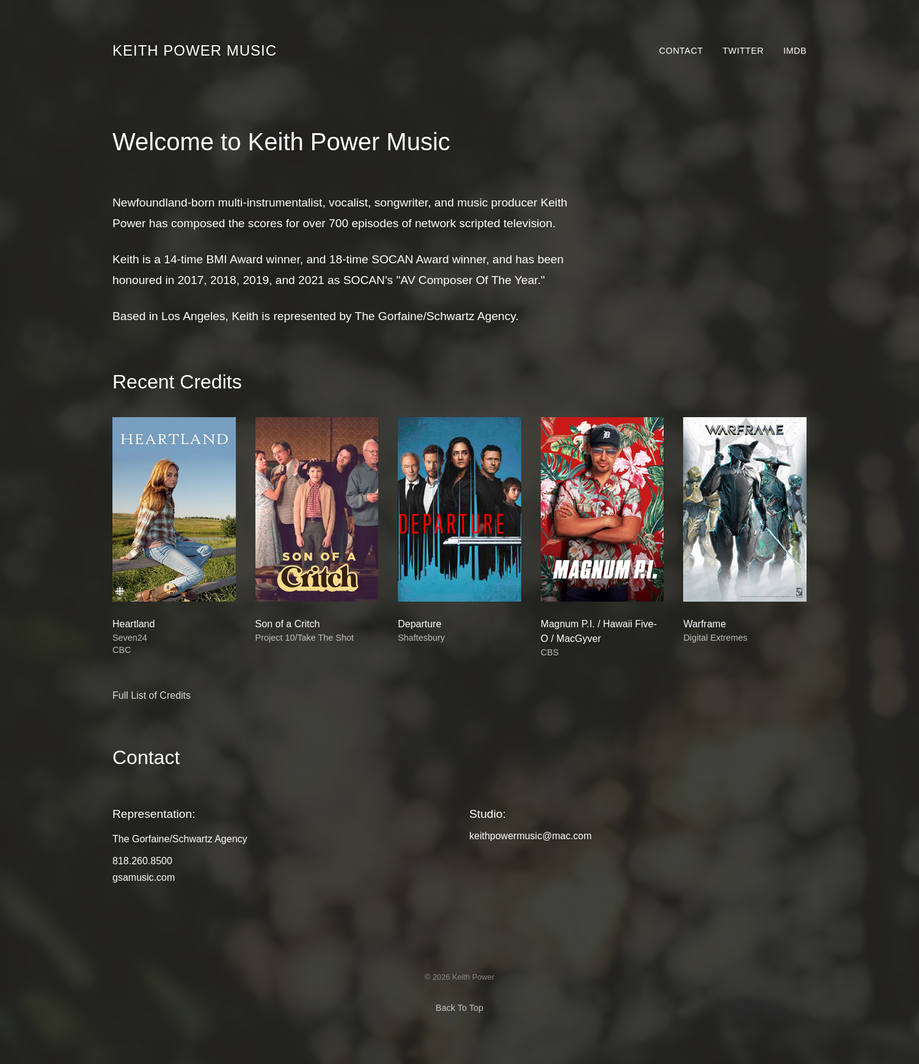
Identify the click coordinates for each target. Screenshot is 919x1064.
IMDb (795, 51)
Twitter (743, 51)
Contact (681, 51)
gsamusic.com (143, 877)
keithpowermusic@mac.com (530, 836)
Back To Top (459, 1008)
